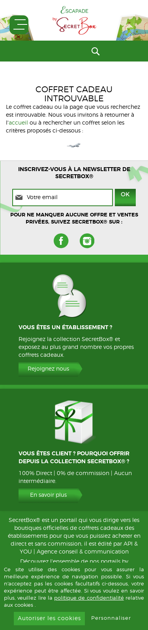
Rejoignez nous (48, 369)
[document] (74, 596)
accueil (18, 123)
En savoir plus (48, 495)
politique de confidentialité (89, 598)
